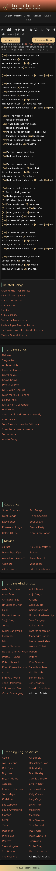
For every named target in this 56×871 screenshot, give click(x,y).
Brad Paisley (36, 773)
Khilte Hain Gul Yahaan (15, 404)
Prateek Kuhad (11, 657)
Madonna (34, 809)
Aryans (33, 599)
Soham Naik (36, 677)
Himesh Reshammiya (42, 615)
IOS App (28, 44)
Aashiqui (7, 563)
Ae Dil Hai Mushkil (40, 546)
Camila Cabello (38, 778)
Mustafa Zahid (37, 646)
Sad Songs (36, 510)
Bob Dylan (8, 768)
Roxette (6, 841)
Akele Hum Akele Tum (15, 558)
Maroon (6, 815)
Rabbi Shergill (10, 662)
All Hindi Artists (38, 693)
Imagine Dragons (12, 789)
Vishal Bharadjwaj (12, 693)
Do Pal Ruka (9, 399)
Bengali (28, 16)
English (8, 16)
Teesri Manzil (37, 558)
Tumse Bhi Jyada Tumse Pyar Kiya (22, 414)
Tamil (28, 20)
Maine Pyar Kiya (11, 552)
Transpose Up (10, 40)
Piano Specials (38, 516)
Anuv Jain (8, 594)
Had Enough (9, 409)
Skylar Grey (35, 846)
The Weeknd (9, 856)
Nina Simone (36, 820)
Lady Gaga (35, 799)
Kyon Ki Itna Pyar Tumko (15, 290)
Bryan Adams (10, 778)
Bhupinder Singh (12, 604)
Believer (7, 355)
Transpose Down (44, 40)
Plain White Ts (37, 836)
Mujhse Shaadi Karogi (14, 335)
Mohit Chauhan (11, 646)
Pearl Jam (35, 830)
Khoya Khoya (10, 380)
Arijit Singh (35, 594)
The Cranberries (38, 851)
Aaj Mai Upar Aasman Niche (17, 325)
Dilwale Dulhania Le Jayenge (43, 569)
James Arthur (37, 789)
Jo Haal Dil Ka (9, 315)
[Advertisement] (28, 471)
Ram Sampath (37, 662)
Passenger (8, 830)
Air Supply (35, 757)
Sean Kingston (10, 846)
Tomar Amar (9, 434)
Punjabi (47, 16)
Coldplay (7, 783)
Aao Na (5, 310)
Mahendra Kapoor (39, 636)
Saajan (34, 552)
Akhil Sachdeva (11, 589)
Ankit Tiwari (36, 589)
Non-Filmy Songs (40, 533)
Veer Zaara (36, 563)
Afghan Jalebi (10, 365)
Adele (5, 757)
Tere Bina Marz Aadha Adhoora (20, 424)
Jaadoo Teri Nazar (11, 300)
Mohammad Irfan (39, 641)
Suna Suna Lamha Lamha (17, 429)
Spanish (38, 16)
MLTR (5, 820)
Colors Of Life (10, 533)
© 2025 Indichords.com (28, 868)
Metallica (34, 815)
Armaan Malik (10, 599)
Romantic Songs (12, 527)
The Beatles (9, 851)
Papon (33, 651)
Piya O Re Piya (10, 385)
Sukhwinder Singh (13, 688)
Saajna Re (8, 360)
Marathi (18, 16)
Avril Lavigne (9, 763)
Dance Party (37, 527)
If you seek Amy (11, 370)
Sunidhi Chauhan (39, 688)
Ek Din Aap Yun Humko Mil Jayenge (22, 330)
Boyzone (7, 773)
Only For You (9, 375)
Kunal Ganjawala (12, 631)
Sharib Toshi (36, 672)
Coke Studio (36, 604)
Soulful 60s (36, 521)
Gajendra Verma (38, 610)
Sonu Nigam (36, 683)
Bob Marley (35, 768)
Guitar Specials (11, 510)
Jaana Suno (8, 305)
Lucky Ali (7, 636)
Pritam (33, 657)
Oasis (5, 825)
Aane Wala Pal (10, 419)
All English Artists (39, 856)
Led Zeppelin (10, 804)
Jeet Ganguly (37, 620)
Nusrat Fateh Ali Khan (15, 651)
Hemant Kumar (11, 615)
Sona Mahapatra (12, 683)
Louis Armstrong (12, 809)
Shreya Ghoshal (11, 677)
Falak (5, 610)
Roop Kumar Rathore (14, 667)
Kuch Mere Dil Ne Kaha (15, 394)
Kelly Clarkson (37, 794)
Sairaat (6, 546)
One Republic (37, 825)
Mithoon (7, 641)
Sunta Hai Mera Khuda (14, 320)
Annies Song (9, 439)
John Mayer (9, 794)
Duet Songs (9, 516)
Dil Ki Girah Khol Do (13, 389)
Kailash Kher (36, 625)
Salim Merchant (38, 667)
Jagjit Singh (9, 620)
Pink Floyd (8, 836)
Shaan (6, 672)
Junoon (6, 625)
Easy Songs (8, 521)
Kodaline (7, 799)
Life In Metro (9, 569)
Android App (44, 44)
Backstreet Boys (38, 763)
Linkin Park (35, 804)
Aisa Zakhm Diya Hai (13, 295)
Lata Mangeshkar (39, 631)
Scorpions (35, 841)
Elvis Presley (36, 783)
